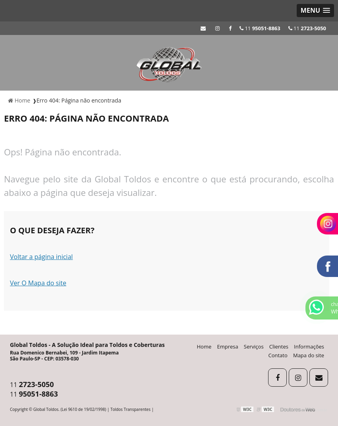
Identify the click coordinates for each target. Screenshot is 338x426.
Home (204, 346)
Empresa (227, 346)
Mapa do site (308, 355)
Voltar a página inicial (41, 256)
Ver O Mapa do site (38, 283)
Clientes (278, 346)
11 (307, 28)
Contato (278, 355)
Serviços (254, 346)
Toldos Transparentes (130, 409)
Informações (309, 346)
